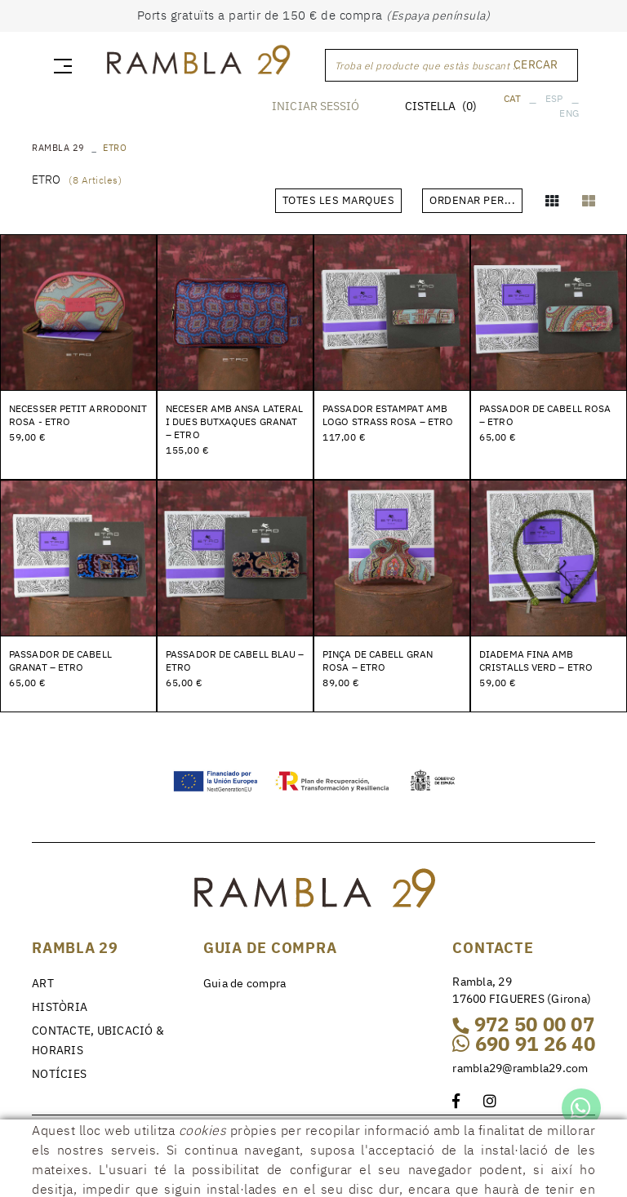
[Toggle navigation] (59, 65)
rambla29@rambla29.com (520, 1068)
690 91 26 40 (523, 1044)
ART (43, 983)
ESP (554, 98)
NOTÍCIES (59, 1073)
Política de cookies (81, 1135)
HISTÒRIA (59, 1007)
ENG (569, 113)
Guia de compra (245, 983)
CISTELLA (441, 106)
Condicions (236, 1135)
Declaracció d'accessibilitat (117, 1147)
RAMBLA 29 (58, 147)
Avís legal (169, 1135)
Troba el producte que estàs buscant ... (428, 66)
